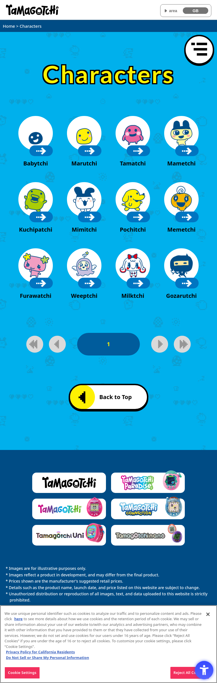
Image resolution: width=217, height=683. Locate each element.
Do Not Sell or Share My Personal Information (47, 660)
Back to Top (105, 397)
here (18, 621)
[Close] (208, 617)
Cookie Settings (22, 675)
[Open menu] (199, 50)
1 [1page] (108, 344)
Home (9, 26)
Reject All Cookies (189, 675)
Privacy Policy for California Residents (40, 655)
